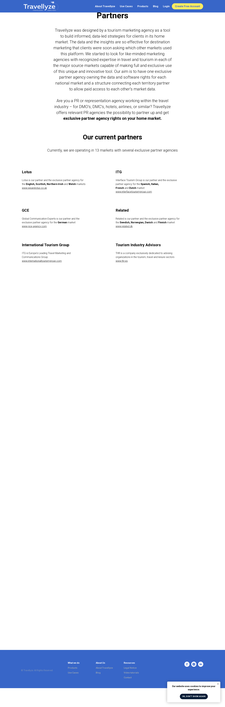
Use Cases (126, 6)
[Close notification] (218, 683)
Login (166, 6)
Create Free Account (187, 6)
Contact (128, 677)
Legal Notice (130, 668)
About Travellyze (105, 6)
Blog (155, 6)
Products (142, 6)
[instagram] (193, 666)
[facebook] (187, 666)
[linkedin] (200, 666)
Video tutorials (131, 672)
